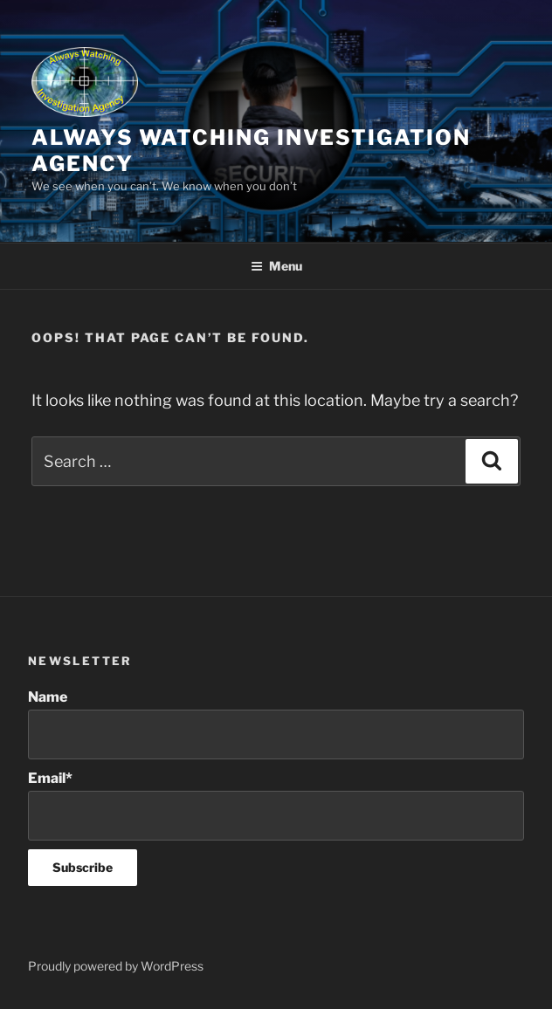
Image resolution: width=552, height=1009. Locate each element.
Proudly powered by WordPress (116, 965)
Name (276, 724)
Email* (276, 805)
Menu (276, 265)
